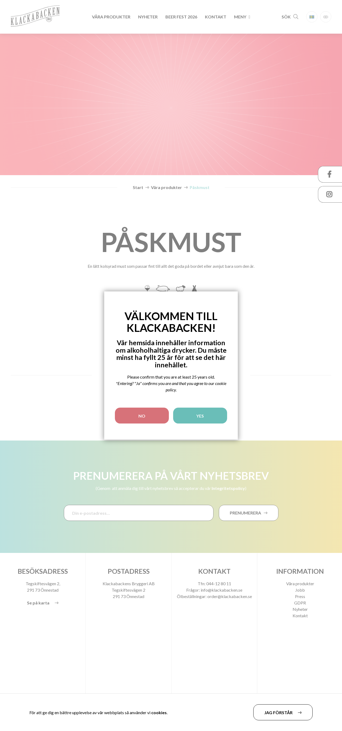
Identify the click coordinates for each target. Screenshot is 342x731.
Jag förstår (278, 712)
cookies (159, 712)
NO (141, 415)
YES (200, 415)
